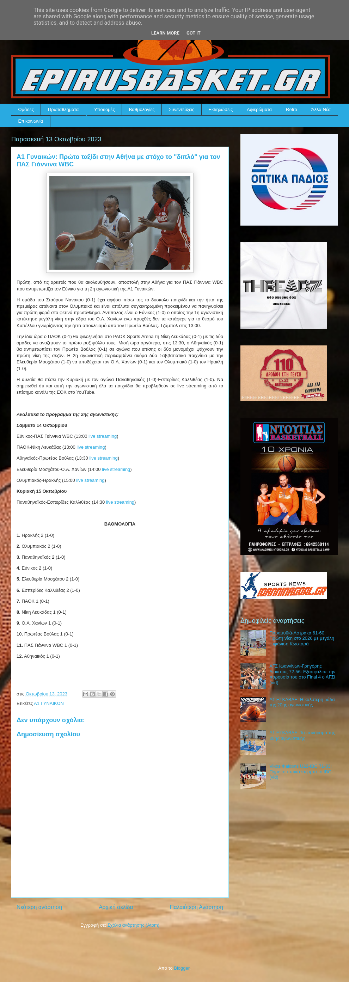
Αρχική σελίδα (116, 907)
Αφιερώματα (259, 109)
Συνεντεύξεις (182, 109)
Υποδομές (104, 109)
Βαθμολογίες (142, 109)
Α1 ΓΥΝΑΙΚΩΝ (49, 703)
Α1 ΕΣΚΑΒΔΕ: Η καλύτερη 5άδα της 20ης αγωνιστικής (302, 702)
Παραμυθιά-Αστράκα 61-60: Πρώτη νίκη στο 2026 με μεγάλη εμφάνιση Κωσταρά (301, 638)
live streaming (102, 436)
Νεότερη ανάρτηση (39, 907)
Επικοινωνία (30, 121)
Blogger (181, 968)
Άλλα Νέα (321, 109)
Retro (291, 109)
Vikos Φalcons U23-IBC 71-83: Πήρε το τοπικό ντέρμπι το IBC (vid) (300, 771)
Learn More (165, 33)
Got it (193, 33)
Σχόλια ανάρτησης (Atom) (133, 925)
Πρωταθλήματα (63, 109)
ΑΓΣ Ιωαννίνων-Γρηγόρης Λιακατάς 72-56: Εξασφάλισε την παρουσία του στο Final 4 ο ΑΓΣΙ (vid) (302, 674)
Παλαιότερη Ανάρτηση (196, 907)
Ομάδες (26, 109)
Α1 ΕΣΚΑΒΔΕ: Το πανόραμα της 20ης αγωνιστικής (302, 735)
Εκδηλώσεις (220, 109)
